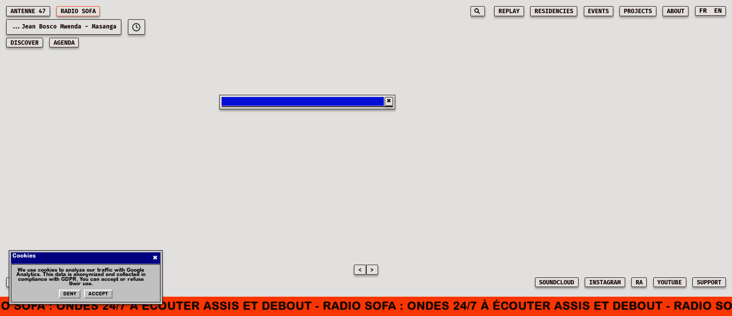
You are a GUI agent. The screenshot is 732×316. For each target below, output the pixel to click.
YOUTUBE (669, 282)
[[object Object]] (136, 27)
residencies (554, 11)
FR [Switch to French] (703, 10)
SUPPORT (709, 282)
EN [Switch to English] (718, 10)
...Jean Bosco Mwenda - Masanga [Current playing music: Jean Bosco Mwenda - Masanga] (64, 26)
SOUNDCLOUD (556, 282)
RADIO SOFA (78, 11)
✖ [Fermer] (155, 258)
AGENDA (64, 43)
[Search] (477, 11)
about (676, 11)
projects (638, 11)
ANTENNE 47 (28, 11)
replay (509, 11)
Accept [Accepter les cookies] (98, 294)
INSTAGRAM (605, 282)
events (598, 11)
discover (25, 43)
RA (639, 282)
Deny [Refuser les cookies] (69, 294)
